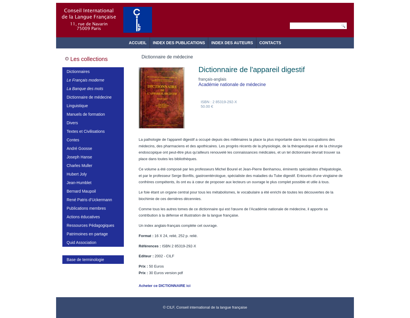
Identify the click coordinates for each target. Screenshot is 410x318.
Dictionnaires (78, 71)
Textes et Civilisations (86, 131)
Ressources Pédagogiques (90, 225)
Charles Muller (79, 165)
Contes (73, 140)
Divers (72, 123)
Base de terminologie (85, 259)
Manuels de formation (86, 114)
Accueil (138, 42)
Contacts (270, 42)
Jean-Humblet (79, 182)
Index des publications (179, 42)
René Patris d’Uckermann (89, 199)
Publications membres (86, 208)
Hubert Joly (77, 174)
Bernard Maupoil (81, 191)
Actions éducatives (83, 217)
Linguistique (77, 105)
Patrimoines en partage (87, 234)
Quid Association (81, 242)
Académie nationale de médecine (232, 84)
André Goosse (79, 148)
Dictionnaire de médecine (89, 97)
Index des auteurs (232, 42)
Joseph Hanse (79, 157)
